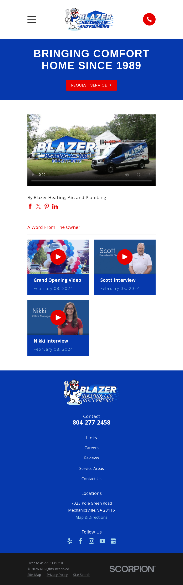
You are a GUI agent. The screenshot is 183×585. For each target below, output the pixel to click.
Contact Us (91, 478)
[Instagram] (91, 541)
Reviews (91, 458)
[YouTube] (102, 541)
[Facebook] (80, 541)
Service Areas (91, 468)
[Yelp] (69, 541)
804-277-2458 (91, 422)
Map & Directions (91, 517)
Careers (92, 447)
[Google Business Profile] (113, 541)
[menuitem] (34, 575)
